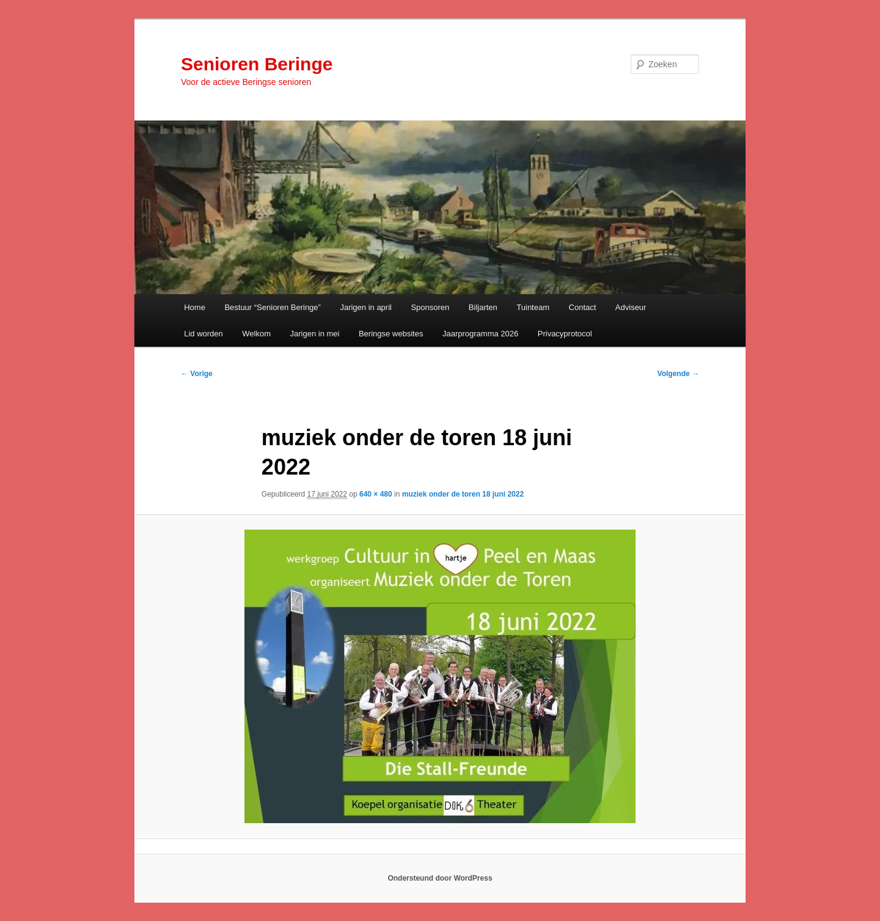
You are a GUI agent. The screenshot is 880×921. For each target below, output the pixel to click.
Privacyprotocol (565, 333)
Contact (582, 307)
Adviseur (631, 307)
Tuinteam (532, 307)
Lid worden (203, 333)
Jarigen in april (366, 307)
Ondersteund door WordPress (439, 878)
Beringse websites (391, 333)
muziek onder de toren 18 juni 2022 (463, 494)
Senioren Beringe (256, 64)
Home (194, 307)
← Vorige (197, 373)
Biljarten (483, 307)
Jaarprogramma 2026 (480, 333)
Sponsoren (430, 307)
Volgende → (678, 373)
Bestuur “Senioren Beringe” (272, 307)
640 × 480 (375, 494)
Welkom (256, 333)
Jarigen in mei (315, 333)
